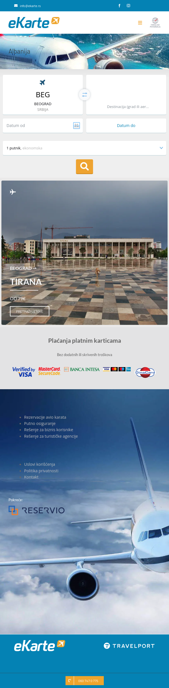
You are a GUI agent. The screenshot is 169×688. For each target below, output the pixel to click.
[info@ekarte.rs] (28, 5)
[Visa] (23, 369)
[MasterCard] (49, 369)
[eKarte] (34, 18)
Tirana (26, 281)
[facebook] (119, 5)
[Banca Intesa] (82, 369)
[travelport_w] (129, 644)
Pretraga (84, 166)
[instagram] (128, 5)
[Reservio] (37, 507)
